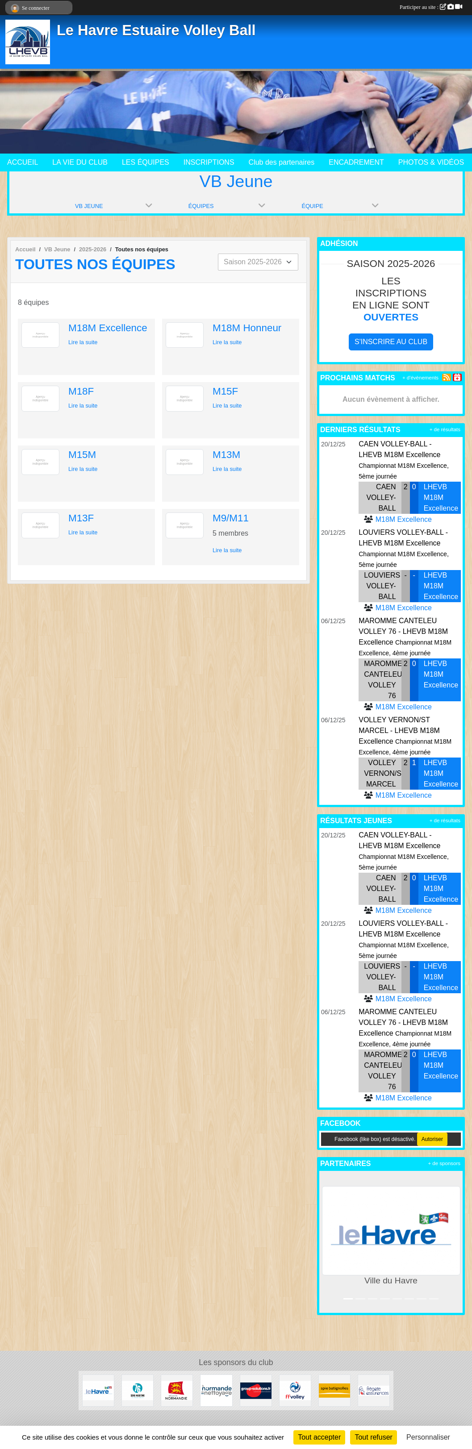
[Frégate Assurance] (374, 1390)
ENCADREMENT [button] (356, 162)
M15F (225, 391)
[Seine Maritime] (137, 1390)
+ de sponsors (444, 1163)
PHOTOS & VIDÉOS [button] (431, 162)
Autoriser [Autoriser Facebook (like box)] (432, 1139)
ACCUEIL (22, 162)
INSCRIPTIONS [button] (209, 162)
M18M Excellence (107, 327)
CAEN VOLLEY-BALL (381, 497)
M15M (82, 454)
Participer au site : (431, 7)
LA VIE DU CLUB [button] (80, 162)
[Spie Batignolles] (334, 1390)
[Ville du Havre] (98, 1390)
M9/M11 (231, 518)
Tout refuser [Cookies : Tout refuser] (373, 1437)
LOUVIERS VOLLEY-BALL (382, 585)
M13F (81, 518)
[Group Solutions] (256, 1390)
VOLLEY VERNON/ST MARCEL (384, 773)
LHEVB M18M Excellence (441, 497)
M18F (81, 391)
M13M (226, 454)
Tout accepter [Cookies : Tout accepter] (319, 1437)
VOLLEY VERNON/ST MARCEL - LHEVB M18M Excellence (399, 730)
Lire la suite (82, 342)
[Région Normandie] (177, 1390)
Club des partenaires (282, 162)
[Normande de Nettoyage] (216, 1390)
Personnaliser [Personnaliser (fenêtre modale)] (428, 1437)
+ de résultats (445, 429)
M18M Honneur (247, 327)
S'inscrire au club (391, 342)
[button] (328, 1242)
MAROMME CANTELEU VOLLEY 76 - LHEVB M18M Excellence (403, 631)
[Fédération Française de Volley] (295, 1390)
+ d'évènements (420, 377)
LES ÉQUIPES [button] (145, 162)
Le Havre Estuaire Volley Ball (156, 30)
